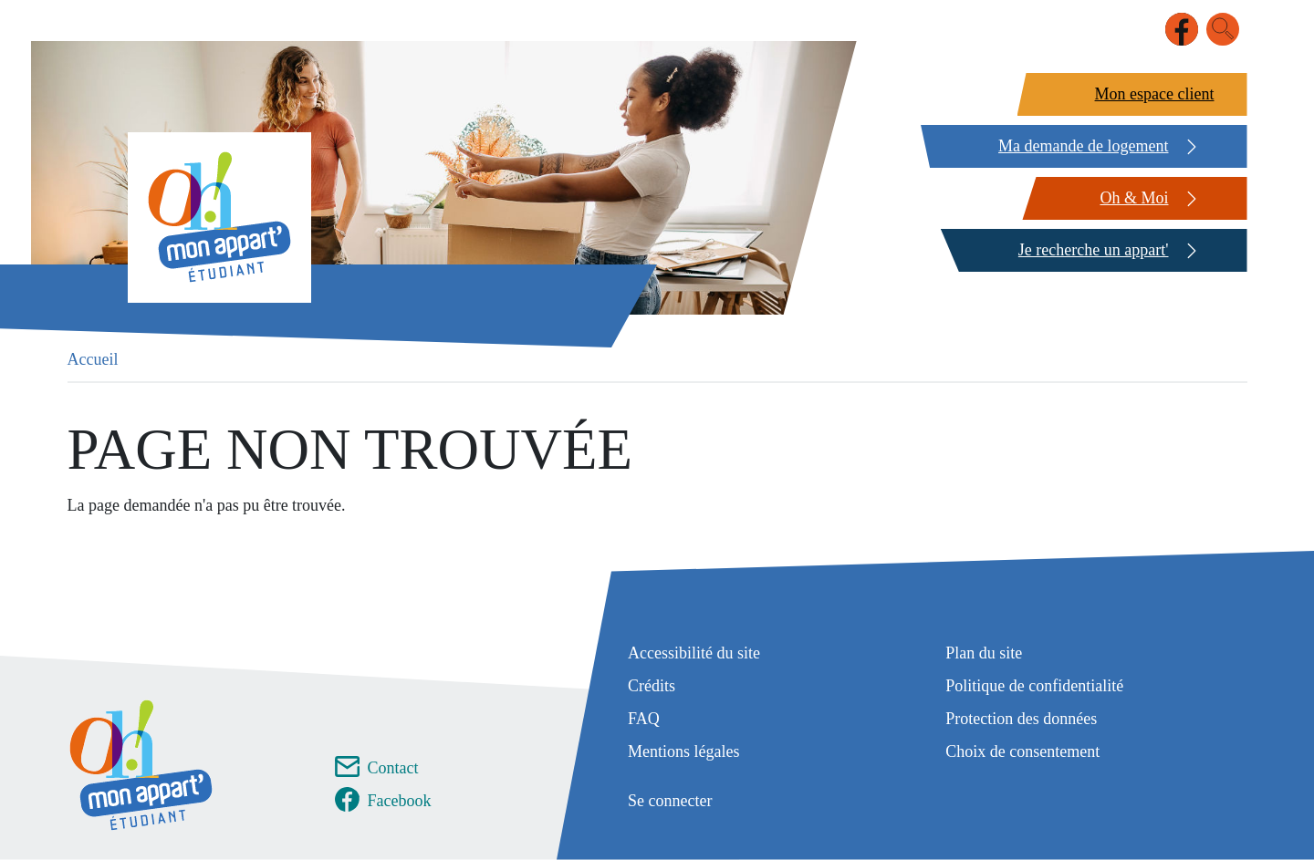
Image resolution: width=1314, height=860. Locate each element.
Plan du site (983, 653)
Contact (393, 768)
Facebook (400, 801)
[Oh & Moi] (1131, 198)
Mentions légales (683, 751)
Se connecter (670, 801)
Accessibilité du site (694, 653)
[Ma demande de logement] (1081, 146)
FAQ (644, 719)
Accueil (93, 359)
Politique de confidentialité (1034, 686)
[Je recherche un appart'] (1091, 250)
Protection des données (1021, 719)
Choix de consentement (1022, 751)
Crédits (651, 686)
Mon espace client (1155, 94)
